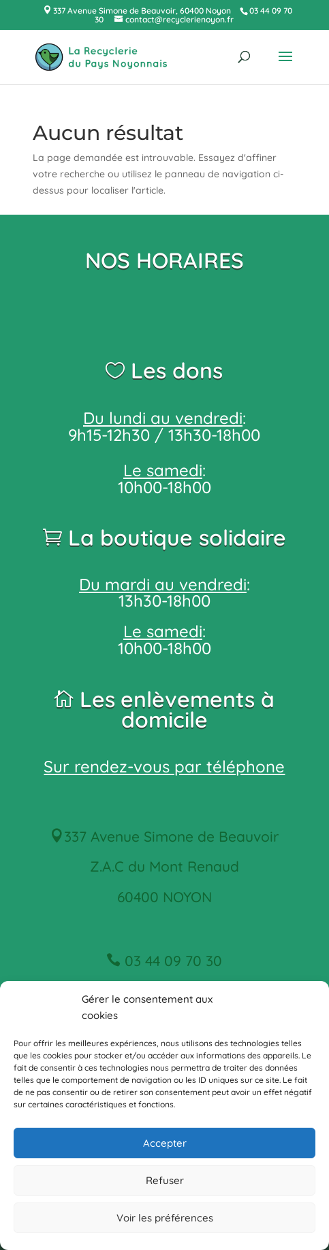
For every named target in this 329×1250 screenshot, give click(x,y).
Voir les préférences (164, 1217)
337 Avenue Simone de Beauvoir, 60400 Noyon (141, 10)
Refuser (165, 1180)
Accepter (165, 1143)
